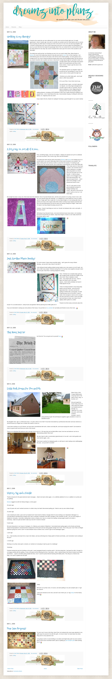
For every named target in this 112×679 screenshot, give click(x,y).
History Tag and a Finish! (19, 493)
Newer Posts (10, 668)
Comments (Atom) (17, 671)
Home (7, 27)
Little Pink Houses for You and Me (24, 388)
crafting (14, 131)
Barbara (32, 55)
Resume (13, 27)
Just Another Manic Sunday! (21, 258)
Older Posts (80, 668)
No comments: (36, 129)
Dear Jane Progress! (16, 628)
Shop (20, 27)
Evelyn (72, 592)
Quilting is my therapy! (18, 36)
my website (50, 308)
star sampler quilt (70, 640)
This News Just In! (16, 332)
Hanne (64, 55)
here (59, 336)
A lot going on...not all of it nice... (23, 149)
